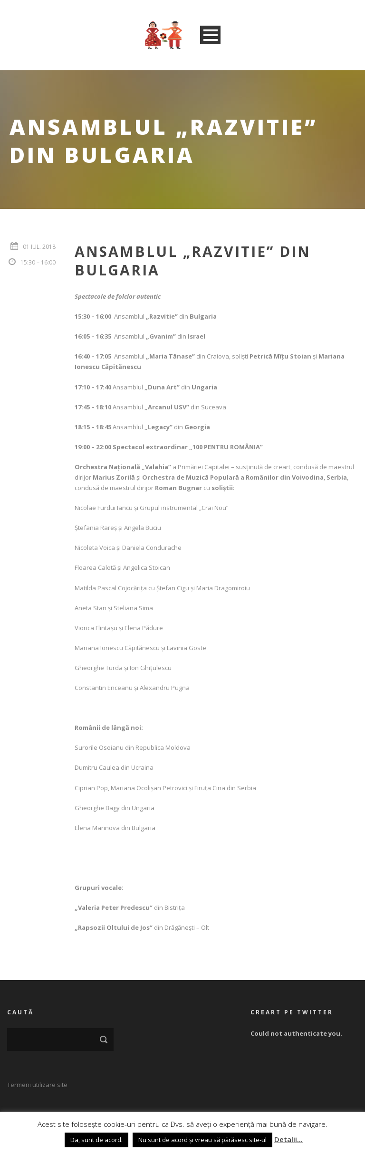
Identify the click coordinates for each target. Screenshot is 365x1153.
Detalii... (288, 1139)
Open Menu (210, 35)
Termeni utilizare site (37, 1084)
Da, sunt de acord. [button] (96, 1139)
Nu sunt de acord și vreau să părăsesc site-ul (202, 1139)
